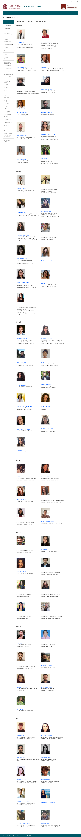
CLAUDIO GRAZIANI (22, 90)
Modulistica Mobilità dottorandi (7, 102)
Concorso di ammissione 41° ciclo (8, 34)
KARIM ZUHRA (45, 823)
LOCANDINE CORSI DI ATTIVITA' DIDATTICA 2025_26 (7, 84)
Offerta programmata (8, 40)
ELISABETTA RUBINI (22, 687)
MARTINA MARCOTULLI (47, 236)
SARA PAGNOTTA (21, 593)
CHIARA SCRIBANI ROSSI (47, 521)
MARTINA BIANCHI (21, 477)
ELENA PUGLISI (20, 450)
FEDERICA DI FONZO (46, 338)
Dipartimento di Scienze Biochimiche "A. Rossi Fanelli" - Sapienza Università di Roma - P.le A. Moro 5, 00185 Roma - (37, 13)
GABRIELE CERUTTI (21, 757)
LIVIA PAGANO (20, 521)
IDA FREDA (44, 549)
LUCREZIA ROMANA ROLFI (48, 135)
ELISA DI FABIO (45, 477)
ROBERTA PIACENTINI (47, 428)
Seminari (6, 47)
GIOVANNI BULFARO (22, 338)
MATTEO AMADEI (21, 189)
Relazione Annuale (6, 58)
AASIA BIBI (44, 643)
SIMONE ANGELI (21, 43)
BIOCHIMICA (10, 17)
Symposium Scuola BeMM (7, 140)
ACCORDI (6, 125)
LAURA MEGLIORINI (22, 259)
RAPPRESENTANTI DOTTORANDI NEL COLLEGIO (8, 76)
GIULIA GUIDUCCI (21, 779)
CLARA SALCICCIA (21, 159)
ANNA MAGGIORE (21, 499)
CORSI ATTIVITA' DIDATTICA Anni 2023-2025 (8, 135)
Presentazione (7, 25)
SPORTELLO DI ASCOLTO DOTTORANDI (8, 95)
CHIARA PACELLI (45, 406)
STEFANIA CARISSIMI (46, 735)
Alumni (6, 54)
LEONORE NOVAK (21, 571)
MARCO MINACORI (46, 384)
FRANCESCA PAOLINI (22, 113)
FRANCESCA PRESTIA (46, 260)
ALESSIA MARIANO (46, 499)
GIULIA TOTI (44, 158)
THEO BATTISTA (21, 643)
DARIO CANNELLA (46, 42)
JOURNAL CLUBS (8, 90)
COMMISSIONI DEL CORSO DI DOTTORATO (8, 70)
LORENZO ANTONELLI (47, 188)
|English (73, 2)
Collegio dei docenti (7, 29)
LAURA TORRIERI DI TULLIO (24, 306)
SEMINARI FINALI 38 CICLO (8, 129)
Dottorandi (6, 51)
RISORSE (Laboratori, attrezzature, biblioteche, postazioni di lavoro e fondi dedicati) (7, 111)
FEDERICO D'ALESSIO (22, 665)
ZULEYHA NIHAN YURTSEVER (24, 823)
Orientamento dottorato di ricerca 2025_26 (8, 121)
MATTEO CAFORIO (21, 549)
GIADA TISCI (44, 283)
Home (4, 17)
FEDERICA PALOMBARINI (47, 593)
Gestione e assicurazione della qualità (7, 63)
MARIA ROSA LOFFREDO (23, 801)
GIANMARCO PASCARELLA (23, 429)
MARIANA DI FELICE (22, 67)
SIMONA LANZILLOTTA (22, 385)
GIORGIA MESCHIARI (46, 89)
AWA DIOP (44, 362)
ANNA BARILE (20, 735)
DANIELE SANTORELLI (47, 615)
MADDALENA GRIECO (46, 666)
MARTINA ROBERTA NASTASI (24, 406)
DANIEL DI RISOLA (21, 362)
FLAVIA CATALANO (21, 212)
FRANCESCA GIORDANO (23, 235)
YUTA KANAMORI (45, 779)
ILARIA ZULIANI (20, 709)
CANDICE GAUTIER (46, 757)
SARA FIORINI (44, 67)
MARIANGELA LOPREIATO (48, 802)
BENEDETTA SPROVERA (23, 282)
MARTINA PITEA (21, 615)
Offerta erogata (8, 44)
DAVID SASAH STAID (46, 687)
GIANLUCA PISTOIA (21, 135)
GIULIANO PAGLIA (46, 571)
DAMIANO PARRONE (46, 113)
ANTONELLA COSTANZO (47, 211)
